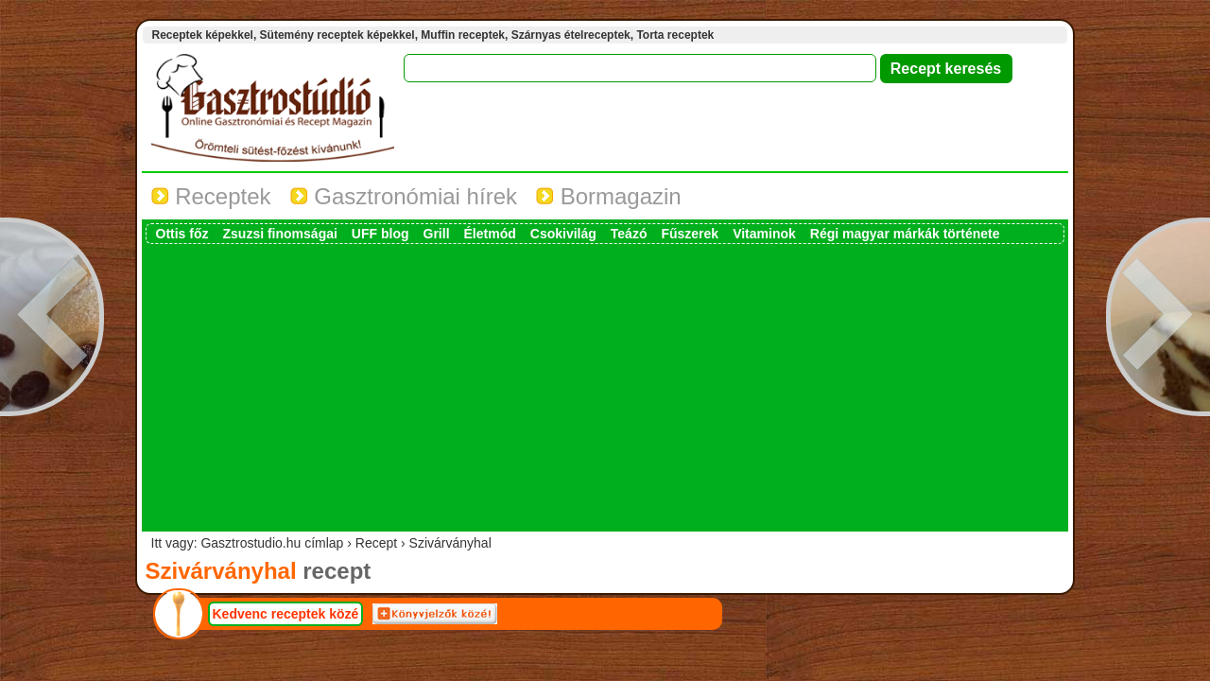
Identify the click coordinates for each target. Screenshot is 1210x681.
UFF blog (380, 233)
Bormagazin (609, 196)
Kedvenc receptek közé (286, 613)
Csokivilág (563, 233)
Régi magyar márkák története (905, 233)
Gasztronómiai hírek (403, 196)
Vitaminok (764, 233)
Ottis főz (182, 233)
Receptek (211, 196)
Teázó (629, 233)
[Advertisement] (605, 385)
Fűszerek (689, 233)
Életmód (490, 233)
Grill (437, 233)
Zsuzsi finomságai (280, 233)
